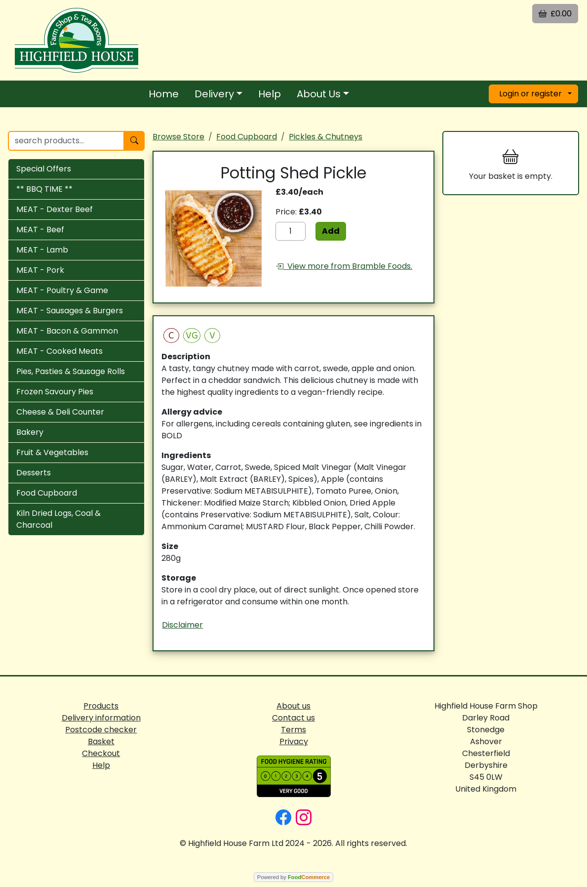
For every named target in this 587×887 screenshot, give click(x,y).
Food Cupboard (46, 493)
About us (293, 706)
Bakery (29, 432)
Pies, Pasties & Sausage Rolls (70, 371)
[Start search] (134, 141)
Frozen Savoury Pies (54, 391)
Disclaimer (182, 625)
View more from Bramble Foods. (343, 266)
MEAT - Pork (40, 270)
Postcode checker (101, 729)
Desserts (33, 472)
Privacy (293, 741)
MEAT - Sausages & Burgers (69, 310)
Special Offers (43, 168)
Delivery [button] (214, 94)
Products (100, 706)
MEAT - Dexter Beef (54, 209)
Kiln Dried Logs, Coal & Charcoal (58, 519)
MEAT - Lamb (42, 249)
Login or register (530, 93)
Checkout (101, 753)
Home (164, 94)
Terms (293, 729)
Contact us (293, 717)
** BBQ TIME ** (44, 189)
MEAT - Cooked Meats (59, 351)
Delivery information (101, 717)
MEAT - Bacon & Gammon (67, 331)
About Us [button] (319, 94)
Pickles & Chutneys (325, 136)
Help (269, 94)
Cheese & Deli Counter (60, 412)
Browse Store (178, 136)
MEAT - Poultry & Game (62, 290)
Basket (101, 741)
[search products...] (66, 141)
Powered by (293, 877)
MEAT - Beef (40, 229)
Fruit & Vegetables (52, 452)
